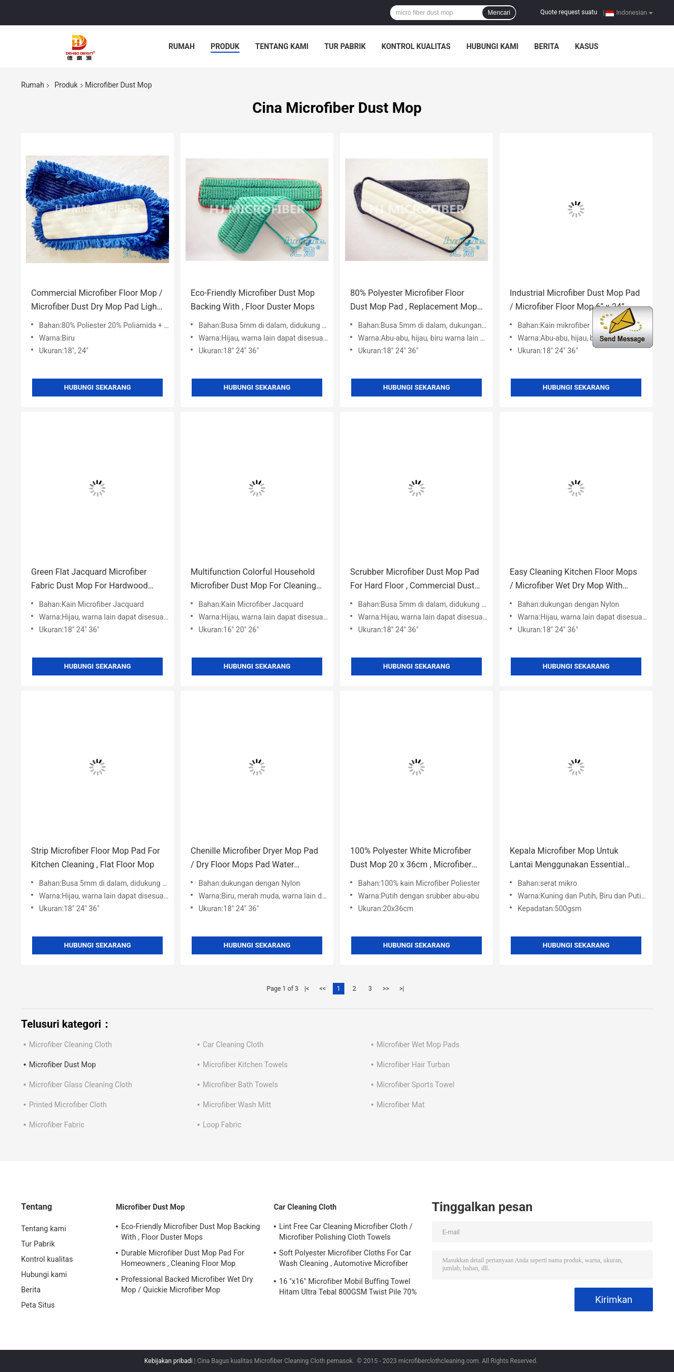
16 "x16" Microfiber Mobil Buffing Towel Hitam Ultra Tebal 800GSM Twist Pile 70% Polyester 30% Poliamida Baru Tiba (348, 1288)
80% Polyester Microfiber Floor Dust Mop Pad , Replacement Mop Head (413, 301)
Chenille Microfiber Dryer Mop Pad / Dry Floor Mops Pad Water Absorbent (254, 859)
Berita (546, 46)
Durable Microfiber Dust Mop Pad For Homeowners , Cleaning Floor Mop (182, 1258)
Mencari (499, 12)
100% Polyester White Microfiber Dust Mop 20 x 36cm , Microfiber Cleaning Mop (411, 859)
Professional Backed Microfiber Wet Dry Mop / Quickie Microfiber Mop (187, 1284)
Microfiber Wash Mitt (237, 1104)
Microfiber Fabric (56, 1124)
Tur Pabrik (345, 46)
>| (401, 988)
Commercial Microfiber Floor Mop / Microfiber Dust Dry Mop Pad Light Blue (97, 301)
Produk (225, 46)
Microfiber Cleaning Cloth (70, 1044)
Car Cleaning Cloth (233, 1044)
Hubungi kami (493, 46)
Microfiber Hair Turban (413, 1064)
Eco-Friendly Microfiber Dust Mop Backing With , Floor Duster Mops (253, 300)
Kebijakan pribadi (168, 1361)
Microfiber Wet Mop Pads (418, 1044)
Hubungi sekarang (97, 387)
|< (306, 988)
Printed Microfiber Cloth (68, 1104)
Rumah (181, 46)
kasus (587, 46)
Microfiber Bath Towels (240, 1084)
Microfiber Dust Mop (62, 1064)
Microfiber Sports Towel (415, 1084)
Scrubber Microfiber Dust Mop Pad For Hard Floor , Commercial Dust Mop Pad (414, 580)
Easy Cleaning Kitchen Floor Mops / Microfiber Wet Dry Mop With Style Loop (573, 580)
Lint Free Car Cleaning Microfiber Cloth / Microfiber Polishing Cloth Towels (345, 1231)
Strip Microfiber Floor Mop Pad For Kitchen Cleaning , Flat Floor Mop (95, 857)
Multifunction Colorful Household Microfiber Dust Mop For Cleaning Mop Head (253, 580)
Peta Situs (38, 1305)
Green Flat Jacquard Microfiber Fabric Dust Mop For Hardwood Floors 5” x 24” (89, 580)
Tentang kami (282, 46)
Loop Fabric (222, 1124)
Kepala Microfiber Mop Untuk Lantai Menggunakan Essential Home (567, 859)
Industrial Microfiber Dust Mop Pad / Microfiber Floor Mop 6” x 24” (575, 300)
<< (323, 988)
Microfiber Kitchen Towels (245, 1064)
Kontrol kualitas (415, 46)
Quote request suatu (568, 12)
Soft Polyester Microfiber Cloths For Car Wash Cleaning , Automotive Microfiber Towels (345, 1260)
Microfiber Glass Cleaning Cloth (80, 1084)
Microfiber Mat (400, 1104)
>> (385, 988)
